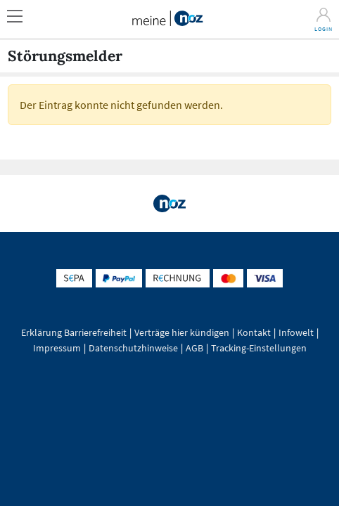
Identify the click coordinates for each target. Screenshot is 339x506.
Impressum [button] (57, 348)
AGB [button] (194, 348)
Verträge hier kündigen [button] (181, 332)
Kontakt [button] (254, 332)
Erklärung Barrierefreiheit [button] (74, 332)
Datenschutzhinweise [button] (133, 348)
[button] (19, 12)
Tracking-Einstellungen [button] (259, 348)
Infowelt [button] (296, 332)
